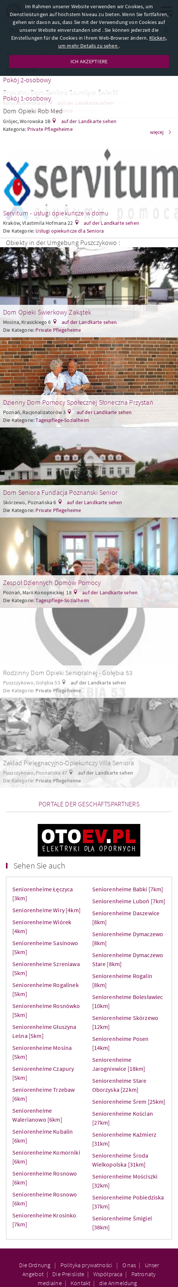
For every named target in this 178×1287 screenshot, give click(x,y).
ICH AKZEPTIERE (89, 61)
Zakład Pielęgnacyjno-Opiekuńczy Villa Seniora (68, 763)
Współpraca (108, 1274)
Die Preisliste (68, 1274)
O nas (129, 1265)
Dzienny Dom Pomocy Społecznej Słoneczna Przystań (78, 402)
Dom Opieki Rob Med (33, 111)
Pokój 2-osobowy (27, 80)
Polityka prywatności (86, 1265)
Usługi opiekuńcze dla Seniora (69, 230)
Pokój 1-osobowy (27, 98)
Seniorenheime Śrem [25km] (129, 1101)
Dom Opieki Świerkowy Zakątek (47, 312)
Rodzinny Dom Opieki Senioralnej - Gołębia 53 (67, 672)
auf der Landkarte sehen (88, 121)
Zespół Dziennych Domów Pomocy (52, 582)
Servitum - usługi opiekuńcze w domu (56, 213)
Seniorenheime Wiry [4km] (46, 910)
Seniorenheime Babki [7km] (127, 889)
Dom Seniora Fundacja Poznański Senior (60, 492)
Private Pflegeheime (58, 330)
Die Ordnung (35, 1265)
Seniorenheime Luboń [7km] (129, 901)
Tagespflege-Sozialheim (62, 420)
